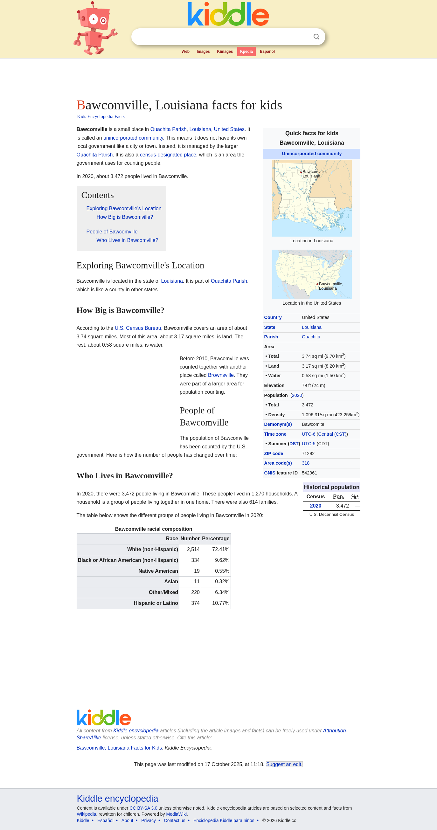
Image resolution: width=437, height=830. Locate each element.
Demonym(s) (278, 424)
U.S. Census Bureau (138, 328)
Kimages (225, 51)
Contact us (174, 820)
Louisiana (312, 327)
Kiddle (83, 820)
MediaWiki (176, 814)
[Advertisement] (218, 76)
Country (273, 317)
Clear (303, 36)
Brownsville (221, 375)
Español (267, 51)
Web (186, 51)
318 (305, 463)
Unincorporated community (312, 153)
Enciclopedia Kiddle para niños (223, 820)
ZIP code (273, 453)
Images (203, 51)
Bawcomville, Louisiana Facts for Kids (119, 747)
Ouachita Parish (168, 129)
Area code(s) (278, 463)
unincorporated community (133, 138)
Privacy (148, 820)
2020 (297, 395)
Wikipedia (86, 814)
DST (294, 443)
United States (229, 129)
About (127, 820)
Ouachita (311, 336)
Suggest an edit (283, 764)
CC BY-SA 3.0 (143, 808)
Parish (271, 336)
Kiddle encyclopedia (135, 730)
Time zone (275, 434)
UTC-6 (308, 434)
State (269, 327)
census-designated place (168, 154)
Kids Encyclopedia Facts (101, 116)
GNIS (269, 472)
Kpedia (246, 51)
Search (316, 37)
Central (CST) (332, 434)
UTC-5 (308, 443)
